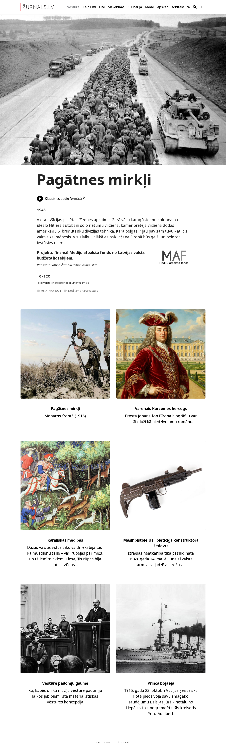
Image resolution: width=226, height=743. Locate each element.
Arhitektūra (181, 7)
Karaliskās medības (65, 540)
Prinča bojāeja (160, 683)
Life (102, 7)
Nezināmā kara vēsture (81, 290)
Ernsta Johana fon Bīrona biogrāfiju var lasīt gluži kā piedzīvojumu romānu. (161, 418)
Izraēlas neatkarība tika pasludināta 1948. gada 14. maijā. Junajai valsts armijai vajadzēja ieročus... (161, 558)
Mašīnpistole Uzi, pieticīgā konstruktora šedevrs (160, 543)
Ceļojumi (89, 7)
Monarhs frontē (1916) (65, 416)
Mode (149, 7)
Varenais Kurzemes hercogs (161, 408)
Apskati (163, 7)
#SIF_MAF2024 (49, 290)
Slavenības (116, 7)
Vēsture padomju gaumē (65, 683)
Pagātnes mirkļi (65, 408)
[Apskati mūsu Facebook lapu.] (201, 7)
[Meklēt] (195, 7)
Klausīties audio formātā (59, 199)
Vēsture (73, 7)
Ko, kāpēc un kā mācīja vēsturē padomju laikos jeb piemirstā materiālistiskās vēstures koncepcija (65, 696)
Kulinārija (135, 7)
